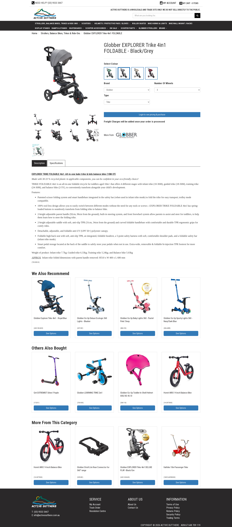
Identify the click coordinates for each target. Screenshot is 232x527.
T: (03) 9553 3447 (40, 511)
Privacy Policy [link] (173, 507)
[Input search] (164, 15)
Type (106, 95)
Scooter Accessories (96, 28)
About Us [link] (132, 504)
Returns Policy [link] (173, 511)
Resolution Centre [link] (97, 511)
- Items (188, 3)
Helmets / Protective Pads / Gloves (112, 23)
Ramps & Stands (59, 28)
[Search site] (197, 15)
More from (121, 135)
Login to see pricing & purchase (152, 114)
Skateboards (76, 28)
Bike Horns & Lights (157, 23)
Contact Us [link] (133, 507)
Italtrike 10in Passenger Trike (176, 467)
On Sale (114, 28)
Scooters (87, 23)
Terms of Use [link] (172, 504)
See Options (51, 333)
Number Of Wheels (163, 83)
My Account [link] (94, 504)
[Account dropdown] (168, 3)
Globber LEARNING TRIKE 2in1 (90, 392)
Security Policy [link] (173, 514)
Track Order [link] (94, 507)
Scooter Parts (129, 28)
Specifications (56, 163)
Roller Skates (139, 23)
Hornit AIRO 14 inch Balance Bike (178, 392)
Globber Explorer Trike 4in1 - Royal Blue (50, 318)
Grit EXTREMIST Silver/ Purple (46, 392)
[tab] (39, 163)
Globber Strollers (148, 28)
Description (39, 163)
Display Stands (42, 28)
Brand (163, 28)
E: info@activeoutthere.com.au (46, 515)
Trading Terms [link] (173, 518)
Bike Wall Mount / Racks (180, 23)
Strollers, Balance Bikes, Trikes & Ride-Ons (57, 23)
